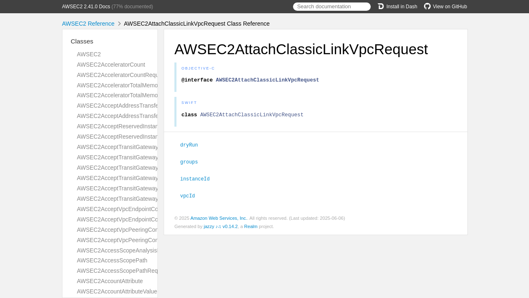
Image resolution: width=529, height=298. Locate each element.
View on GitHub (445, 7)
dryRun (192, 147)
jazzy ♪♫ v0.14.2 (221, 227)
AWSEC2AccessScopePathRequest (123, 270)
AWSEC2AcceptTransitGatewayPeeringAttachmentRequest (152, 167)
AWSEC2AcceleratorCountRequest (122, 75)
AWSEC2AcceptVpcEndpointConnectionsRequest (140, 209)
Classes (82, 41)
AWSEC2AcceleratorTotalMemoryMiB (124, 85)
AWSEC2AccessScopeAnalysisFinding (126, 250)
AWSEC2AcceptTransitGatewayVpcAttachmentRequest (148, 188)
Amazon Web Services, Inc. (219, 218)
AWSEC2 (89, 54)
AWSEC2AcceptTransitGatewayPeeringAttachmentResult (150, 178)
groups (192, 163)
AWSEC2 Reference (88, 23)
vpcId (191, 196)
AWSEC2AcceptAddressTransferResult (127, 116)
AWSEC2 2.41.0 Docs (86, 7)
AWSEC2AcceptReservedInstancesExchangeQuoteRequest (153, 126)
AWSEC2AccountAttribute (110, 281)
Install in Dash (397, 7)
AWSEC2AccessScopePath (112, 260)
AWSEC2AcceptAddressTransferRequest (129, 105)
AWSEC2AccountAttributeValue (117, 291)
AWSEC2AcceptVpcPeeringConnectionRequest (137, 229)
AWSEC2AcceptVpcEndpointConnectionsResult (138, 219)
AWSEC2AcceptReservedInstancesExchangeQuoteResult (151, 136)
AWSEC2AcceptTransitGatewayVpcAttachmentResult (145, 198)
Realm (250, 227)
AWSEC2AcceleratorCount (111, 64)
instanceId (198, 180)
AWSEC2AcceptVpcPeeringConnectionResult (135, 240)
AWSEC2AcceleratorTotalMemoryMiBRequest (135, 95)
